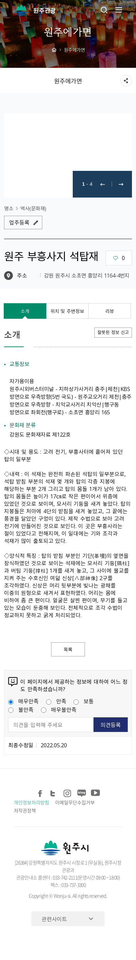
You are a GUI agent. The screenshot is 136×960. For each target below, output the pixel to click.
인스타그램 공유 (67, 792)
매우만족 (23, 701)
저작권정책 (25, 810)
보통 (83, 701)
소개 (25, 311)
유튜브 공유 (94, 792)
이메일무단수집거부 (74, 802)
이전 (102, 184)
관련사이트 (54, 919)
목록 (68, 649)
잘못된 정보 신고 (113, 332)
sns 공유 (126, 80)
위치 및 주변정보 (67, 311)
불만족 (20, 709)
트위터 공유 (54, 792)
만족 (56, 701)
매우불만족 (58, 709)
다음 (121, 184)
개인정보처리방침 (31, 802)
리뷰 (109, 311)
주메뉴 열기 (118, 10)
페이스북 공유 (40, 792)
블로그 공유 (81, 792)
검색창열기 (104, 10)
